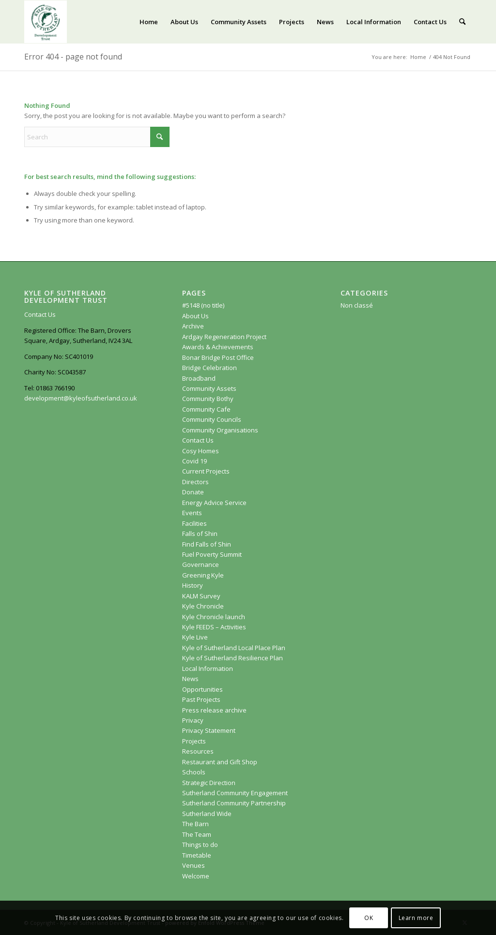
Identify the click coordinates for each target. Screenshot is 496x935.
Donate (193, 492)
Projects (194, 741)
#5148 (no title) (203, 305)
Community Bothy (207, 398)
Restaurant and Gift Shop (219, 761)
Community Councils (211, 419)
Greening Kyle (203, 575)
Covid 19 (194, 461)
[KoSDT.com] (45, 21)
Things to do (200, 844)
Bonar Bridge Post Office (218, 357)
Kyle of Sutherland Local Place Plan (233, 647)
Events (192, 512)
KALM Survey (201, 596)
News (190, 678)
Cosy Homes (200, 450)
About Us (195, 316)
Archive (193, 326)
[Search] (462, 21)
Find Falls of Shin (206, 544)
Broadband (199, 378)
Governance (200, 564)
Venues (193, 865)
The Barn (195, 823)
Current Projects (206, 471)
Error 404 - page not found (73, 56)
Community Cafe (206, 409)
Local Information (207, 668)
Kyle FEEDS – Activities (214, 627)
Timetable (196, 855)
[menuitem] (148, 21)
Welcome (195, 876)
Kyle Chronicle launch (213, 616)
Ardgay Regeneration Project (224, 336)
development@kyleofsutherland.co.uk (80, 398)
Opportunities (202, 689)
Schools (193, 772)
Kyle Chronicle (203, 606)
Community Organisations (220, 430)
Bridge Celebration (209, 367)
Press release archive (214, 710)
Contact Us (40, 314)
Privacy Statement (208, 730)
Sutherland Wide (207, 813)
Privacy (192, 720)
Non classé (357, 305)
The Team (196, 834)
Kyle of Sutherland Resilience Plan (232, 657)
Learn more (416, 918)
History (192, 585)
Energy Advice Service (214, 502)
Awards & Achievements (217, 346)
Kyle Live (195, 637)
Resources (198, 751)
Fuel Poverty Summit (212, 554)
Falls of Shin (199, 533)
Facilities (194, 523)
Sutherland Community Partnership (234, 803)
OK (368, 918)
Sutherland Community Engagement (235, 792)
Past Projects (201, 699)
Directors (195, 481)
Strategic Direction (208, 782)
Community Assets (209, 388)
